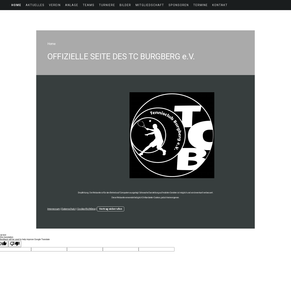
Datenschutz (68, 208)
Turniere (107, 5)
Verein (55, 5)
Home (16, 5)
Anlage (71, 5)
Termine (200, 5)
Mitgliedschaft (150, 5)
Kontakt (220, 5)
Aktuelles (35, 5)
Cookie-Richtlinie (86, 208)
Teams (89, 5)
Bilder (125, 5)
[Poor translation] (14, 244)
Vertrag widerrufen (110, 208)
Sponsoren (179, 5)
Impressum (53, 208)
